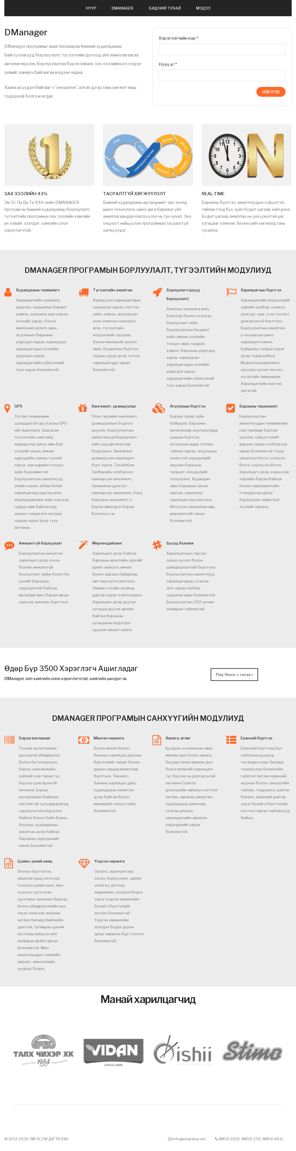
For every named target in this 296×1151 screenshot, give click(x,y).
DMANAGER (122, 8)
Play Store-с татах (234, 672)
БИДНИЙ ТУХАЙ (165, 8)
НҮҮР (91, 8)
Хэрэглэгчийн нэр (178, 38)
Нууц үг (168, 64)
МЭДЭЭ (203, 8)
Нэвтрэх (271, 92)
